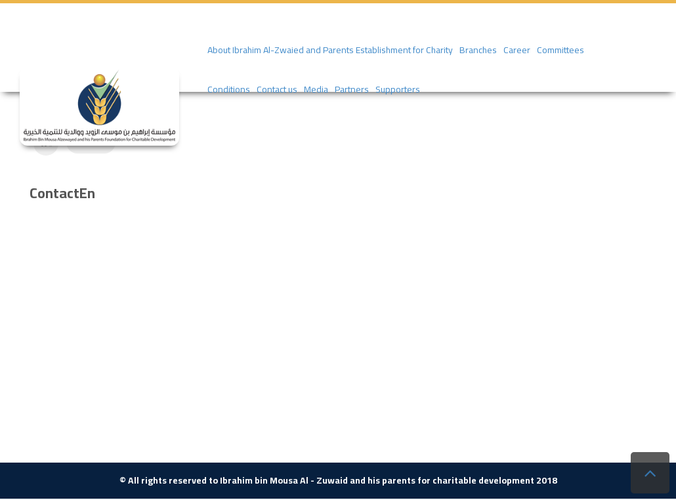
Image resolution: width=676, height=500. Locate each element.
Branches (478, 49)
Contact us (277, 89)
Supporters (397, 89)
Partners (352, 89)
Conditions (228, 89)
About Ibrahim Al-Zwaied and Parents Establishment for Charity (330, 49)
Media (316, 89)
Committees (560, 49)
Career (516, 49)
